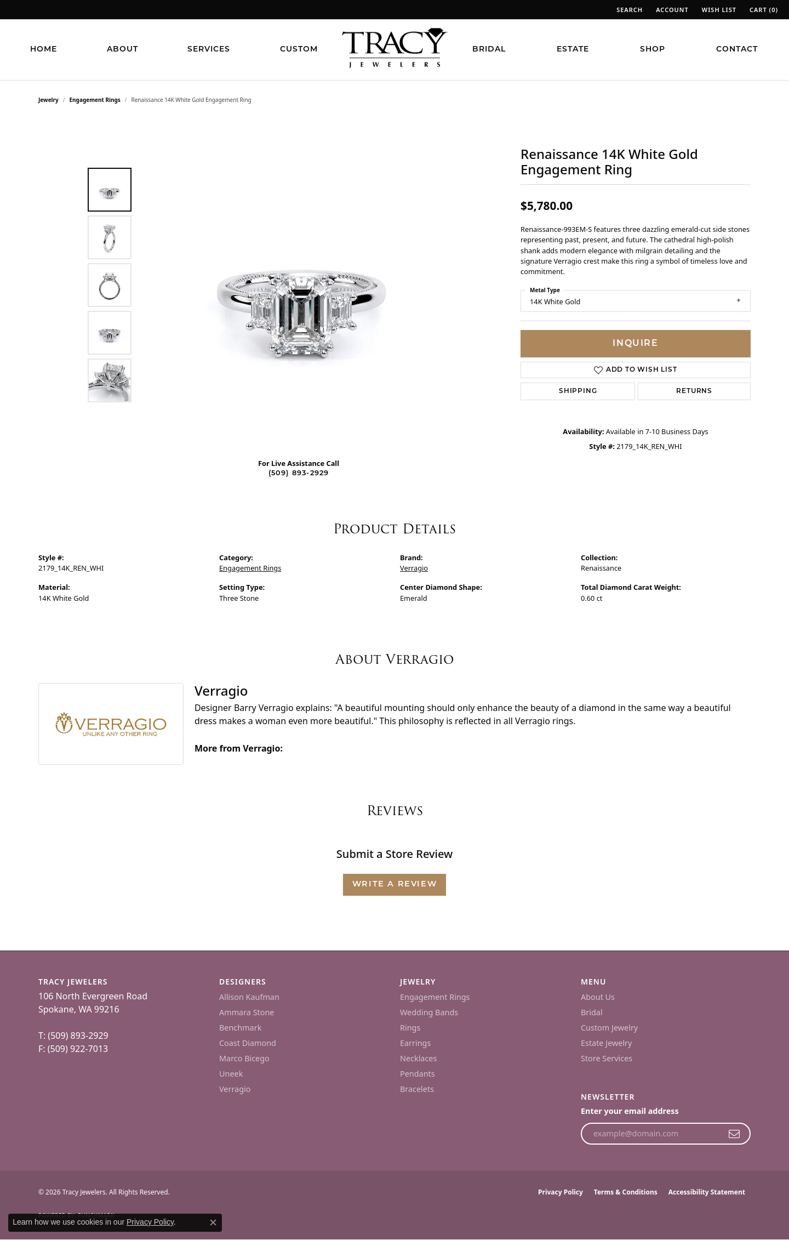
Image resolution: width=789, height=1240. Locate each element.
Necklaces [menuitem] (418, 1058)
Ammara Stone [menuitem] (246, 1012)
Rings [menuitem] (410, 1027)
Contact (737, 49)
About (122, 49)
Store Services (606, 1058)
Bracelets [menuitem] (417, 1089)
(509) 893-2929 (298, 473)
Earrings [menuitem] (415, 1043)
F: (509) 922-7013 (73, 1049)
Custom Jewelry (609, 1027)
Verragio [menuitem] (234, 1089)
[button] (628, 9)
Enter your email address (630, 1111)
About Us (598, 997)
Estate (573, 49)
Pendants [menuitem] (417, 1073)
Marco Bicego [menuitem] (244, 1058)
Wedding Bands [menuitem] (429, 1012)
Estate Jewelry (606, 1043)
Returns (694, 391)
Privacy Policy (560, 1192)
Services (208, 49)
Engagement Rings (95, 100)
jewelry (48, 100)
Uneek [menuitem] (231, 1073)
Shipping (578, 391)
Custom (299, 49)
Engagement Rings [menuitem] (435, 997)
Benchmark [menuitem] (240, 1027)
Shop (652, 49)
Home (43, 49)
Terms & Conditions (626, 1192)
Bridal (489, 49)
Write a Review (394, 884)
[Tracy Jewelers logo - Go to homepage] (394, 49)
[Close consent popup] (213, 1222)
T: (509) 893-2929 (73, 1035)
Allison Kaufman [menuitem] (249, 997)
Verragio (414, 568)
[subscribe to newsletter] (734, 1134)
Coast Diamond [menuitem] (247, 1043)
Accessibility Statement (706, 1192)
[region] (301, 285)
